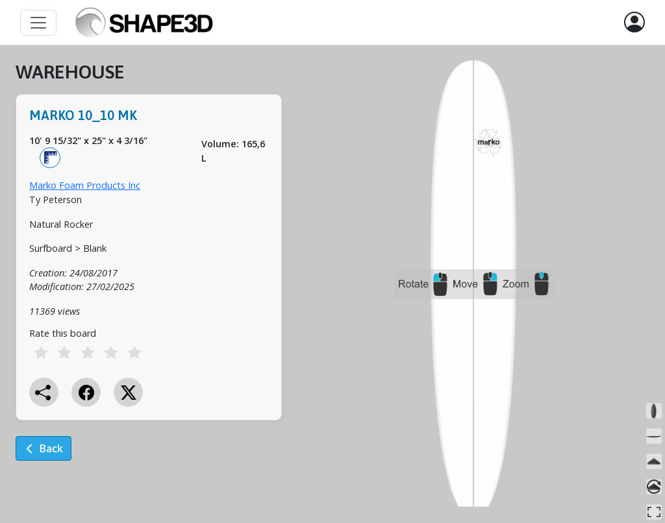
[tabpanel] (148, 270)
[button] (634, 22)
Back (43, 448)
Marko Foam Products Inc (84, 185)
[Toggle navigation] (38, 23)
